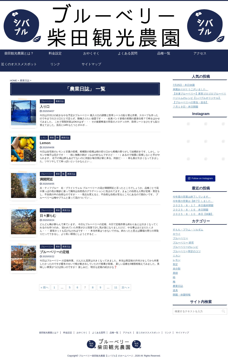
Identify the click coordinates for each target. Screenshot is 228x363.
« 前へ (44, 287)
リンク (55, 64)
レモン (176, 260)
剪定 (175, 264)
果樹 (175, 273)
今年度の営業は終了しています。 (192, 196)
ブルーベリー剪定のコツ (187, 251)
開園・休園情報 (182, 294)
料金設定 (55, 53)
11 (115, 287)
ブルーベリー (180, 238)
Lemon (45, 143)
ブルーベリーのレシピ (185, 246)
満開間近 (46, 179)
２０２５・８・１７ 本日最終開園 (193, 205)
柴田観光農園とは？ (19, 53)
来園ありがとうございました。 (190, 89)
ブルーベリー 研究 (183, 242)
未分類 (176, 268)
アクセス (199, 53)
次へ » (125, 287)
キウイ (176, 233)
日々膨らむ (48, 215)
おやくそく (91, 53)
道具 (175, 290)
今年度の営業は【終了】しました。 (193, 201)
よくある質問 (127, 53)
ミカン (176, 255)
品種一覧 (163, 53)
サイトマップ (91, 64)
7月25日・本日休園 (184, 85)
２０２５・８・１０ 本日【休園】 (193, 214)
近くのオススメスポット (19, 64)
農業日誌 (178, 286)
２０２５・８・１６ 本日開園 (190, 209)
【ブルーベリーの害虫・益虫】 (190, 102)
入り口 (45, 106)
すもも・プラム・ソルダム (188, 229)
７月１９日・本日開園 (185, 106)
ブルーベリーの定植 (54, 252)
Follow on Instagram (200, 178)
